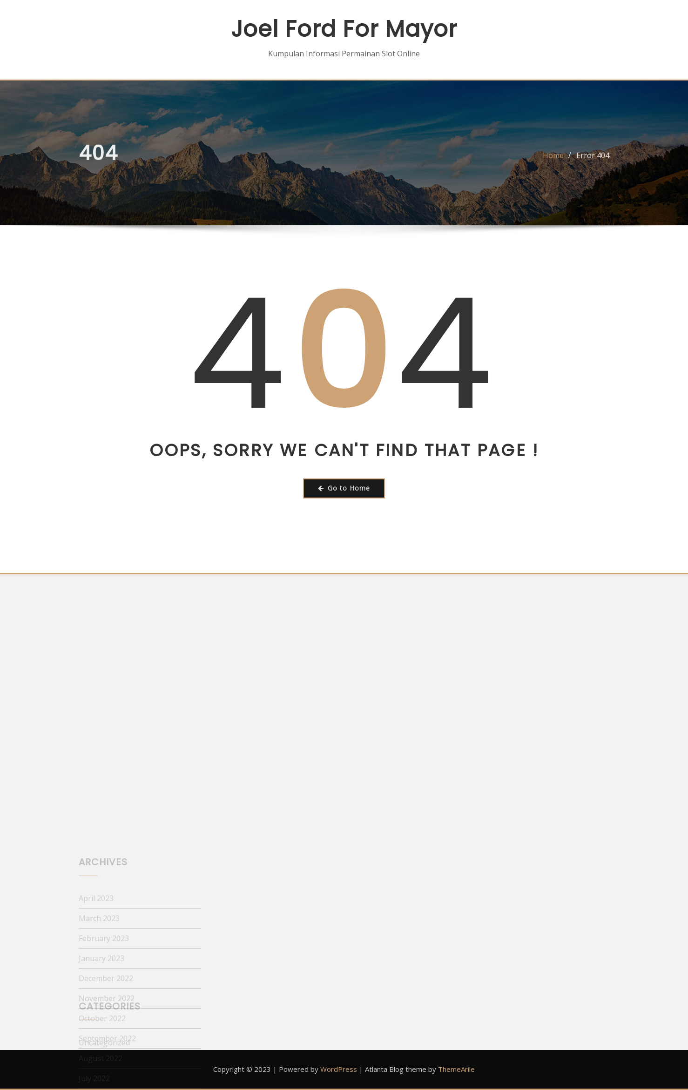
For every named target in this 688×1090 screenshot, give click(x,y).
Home (553, 160)
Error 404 (592, 160)
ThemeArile (456, 1069)
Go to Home (344, 488)
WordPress (338, 1069)
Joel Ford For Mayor (344, 29)
